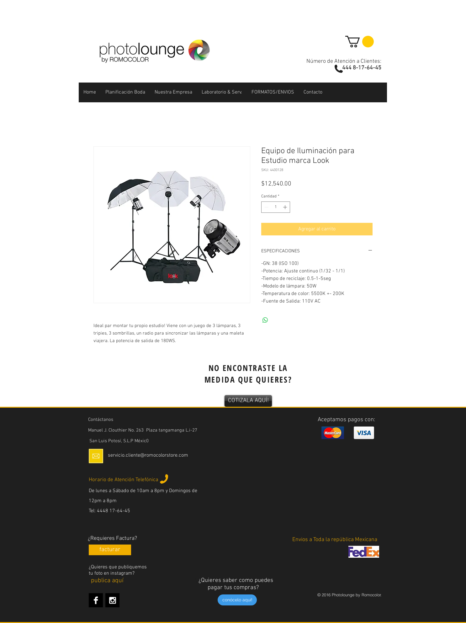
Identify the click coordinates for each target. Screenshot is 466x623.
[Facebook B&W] (96, 600)
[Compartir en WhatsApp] (265, 320)
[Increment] (285, 207)
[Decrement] (266, 207)
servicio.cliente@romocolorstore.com (148, 455)
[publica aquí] (107, 580)
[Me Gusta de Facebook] (335, 166)
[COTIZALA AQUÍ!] (248, 401)
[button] (359, 41)
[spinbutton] (276, 207)
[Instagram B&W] (112, 600)
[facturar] (110, 550)
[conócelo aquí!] (237, 599)
